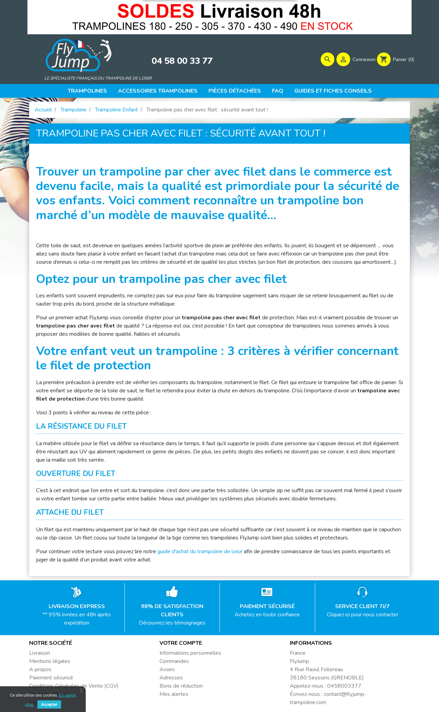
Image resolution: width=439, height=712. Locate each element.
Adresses (171, 677)
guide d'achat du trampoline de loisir (199, 551)
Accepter (49, 704)
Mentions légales (49, 661)
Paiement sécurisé (51, 677)
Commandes (174, 661)
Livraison (39, 653)
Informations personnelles (190, 653)
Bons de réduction (181, 686)
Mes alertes (173, 694)
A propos (40, 669)
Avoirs (167, 669)
